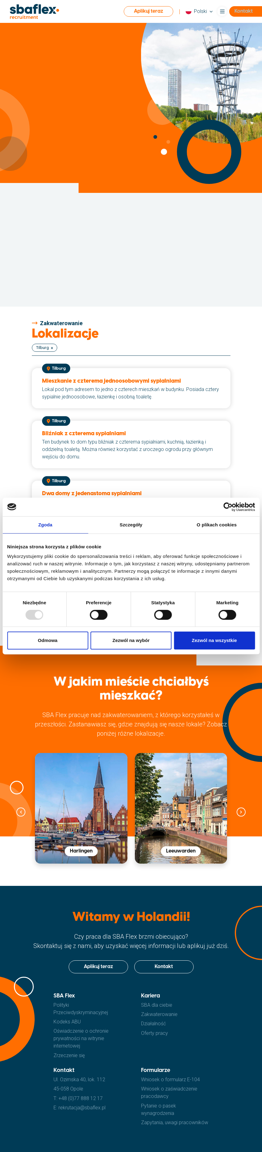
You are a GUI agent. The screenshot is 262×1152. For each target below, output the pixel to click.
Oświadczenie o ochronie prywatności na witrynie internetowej (81, 1038)
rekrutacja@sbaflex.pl (81, 1108)
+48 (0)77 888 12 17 (80, 1098)
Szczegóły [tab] (131, 524)
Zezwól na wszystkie (214, 640)
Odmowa (47, 640)
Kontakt (164, 966)
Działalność (153, 1024)
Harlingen (81, 851)
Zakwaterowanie (159, 1014)
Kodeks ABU (67, 1022)
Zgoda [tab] (45, 524)
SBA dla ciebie (156, 1005)
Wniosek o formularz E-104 (170, 1079)
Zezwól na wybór (130, 640)
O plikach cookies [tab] (217, 524)
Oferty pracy (154, 1033)
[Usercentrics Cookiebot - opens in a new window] (228, 507)
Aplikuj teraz (148, 11)
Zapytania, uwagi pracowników (174, 1122)
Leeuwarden (180, 851)
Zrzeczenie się (69, 1055)
